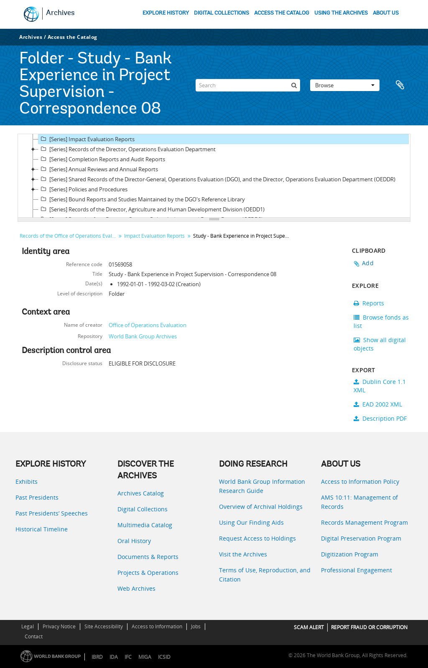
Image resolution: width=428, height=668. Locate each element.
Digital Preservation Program (361, 538)
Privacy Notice (59, 626)
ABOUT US (386, 13)
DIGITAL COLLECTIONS (221, 13)
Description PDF (380, 418)
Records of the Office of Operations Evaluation (69, 235)
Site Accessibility (103, 626)
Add (368, 263)
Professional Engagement (356, 570)
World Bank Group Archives (143, 336)
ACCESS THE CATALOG (281, 13)
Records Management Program (364, 522)
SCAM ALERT (309, 627)
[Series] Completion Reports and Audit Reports (101, 159)
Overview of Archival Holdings (261, 507)
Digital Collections (142, 509)
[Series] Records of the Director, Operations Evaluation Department (127, 149)
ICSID (164, 656)
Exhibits (26, 481)
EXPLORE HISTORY (166, 13)
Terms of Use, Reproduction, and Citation (265, 574)
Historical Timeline (41, 529)
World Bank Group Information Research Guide (262, 486)
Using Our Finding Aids (251, 522)
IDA (114, 656)
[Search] (248, 85)
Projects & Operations (147, 573)
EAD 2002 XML (378, 404)
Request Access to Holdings (257, 538)
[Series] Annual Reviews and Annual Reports (98, 169)
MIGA (144, 656)
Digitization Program (349, 554)
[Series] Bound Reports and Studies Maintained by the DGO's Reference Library (141, 199)
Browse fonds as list (381, 321)
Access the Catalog (72, 37)
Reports (369, 303)
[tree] (214, 176)
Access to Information (157, 626)
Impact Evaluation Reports (154, 235)
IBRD (97, 656)
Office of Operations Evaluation (147, 325)
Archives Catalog (140, 493)
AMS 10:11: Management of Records (359, 502)
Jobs (196, 626)
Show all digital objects (380, 344)
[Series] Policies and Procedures (82, 189)
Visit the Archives (243, 554)
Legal (27, 626)
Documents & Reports (147, 557)
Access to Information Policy (360, 481)
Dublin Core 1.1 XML (380, 386)
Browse (344, 85)
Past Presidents (37, 497)
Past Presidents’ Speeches (51, 513)
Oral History (134, 541)
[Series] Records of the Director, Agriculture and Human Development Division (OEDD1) (151, 209)
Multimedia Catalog (144, 525)
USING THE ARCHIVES (341, 13)
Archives (60, 13)
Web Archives (136, 588)
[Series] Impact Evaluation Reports (86, 139)
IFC (128, 656)
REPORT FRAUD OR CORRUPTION (369, 627)
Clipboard (400, 85)
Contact (34, 636)
